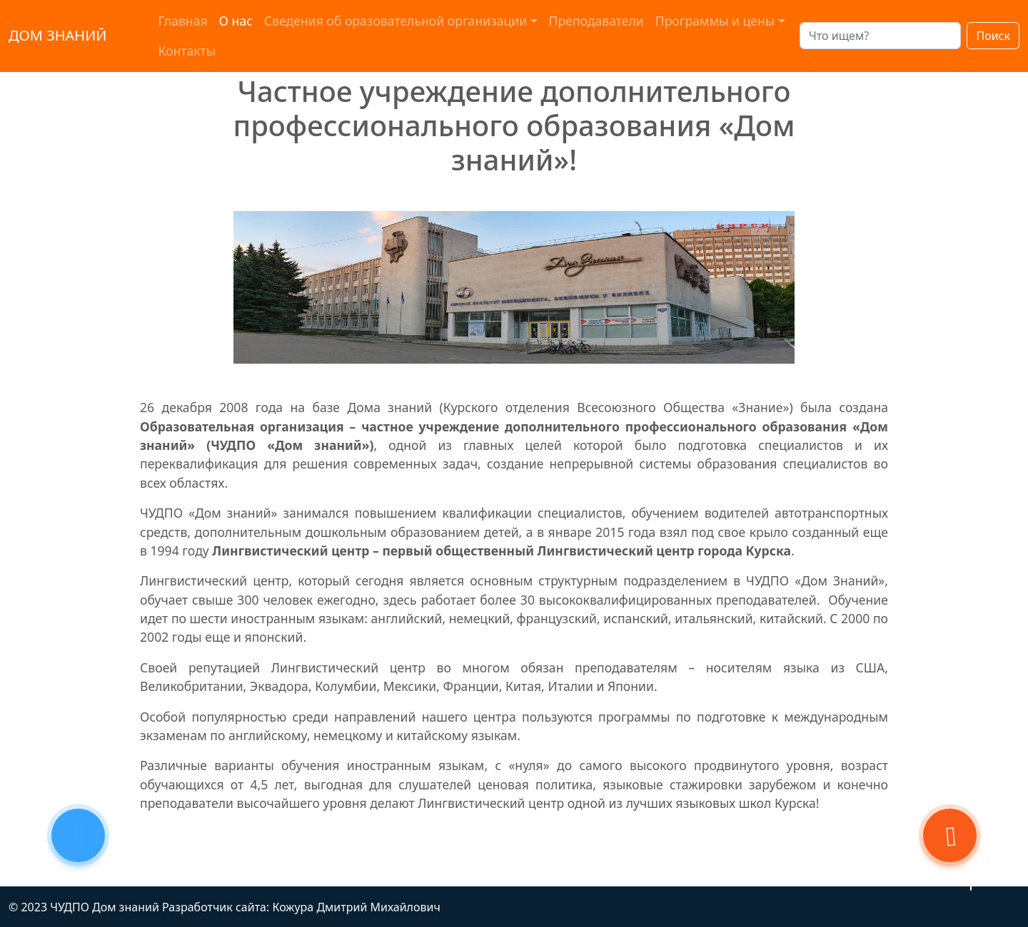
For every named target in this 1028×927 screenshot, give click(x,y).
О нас (236, 20)
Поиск (993, 35)
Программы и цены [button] (715, 20)
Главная (182, 20)
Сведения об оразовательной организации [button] (395, 20)
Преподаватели (596, 20)
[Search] (880, 35)
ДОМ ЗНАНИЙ (57, 35)
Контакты (187, 50)
